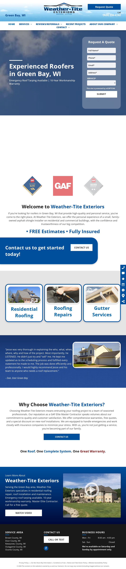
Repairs (63, 314)
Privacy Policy (23, 563)
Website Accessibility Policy (98, 563)
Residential (24, 309)
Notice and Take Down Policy (77, 563)
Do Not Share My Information (41, 563)
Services (102, 314)
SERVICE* (91, 78)
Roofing (24, 315)
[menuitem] (11, 24)
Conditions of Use (59, 563)
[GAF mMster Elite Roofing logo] (32, 186)
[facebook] (46, 548)
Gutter (102, 308)
